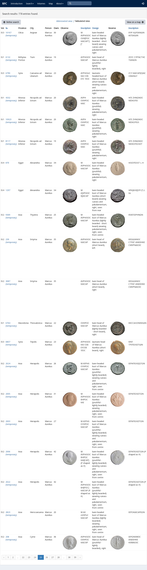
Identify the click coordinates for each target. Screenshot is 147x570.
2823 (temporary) (11, 513)
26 (47, 557)
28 (58, 557)
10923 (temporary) (11, 121)
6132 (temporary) (11, 58)
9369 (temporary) (11, 216)
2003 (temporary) (11, 422)
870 (7, 162)
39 (75, 557)
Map (51, 3)
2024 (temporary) (11, 365)
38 (69, 557)
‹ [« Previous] (3, 557)
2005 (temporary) (11, 395)
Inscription (86, 28)
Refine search (11, 22)
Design (95, 28)
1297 (8, 190)
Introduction (17, 3)
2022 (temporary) (11, 483)
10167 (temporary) (11, 34)
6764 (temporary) (11, 324)
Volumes (41, 3)
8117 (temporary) (11, 142)
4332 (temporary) (11, 99)
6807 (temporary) (11, 343)
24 (35, 557)
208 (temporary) (11, 538)
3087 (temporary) (11, 282)
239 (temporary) (11, 241)
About (59, 3)
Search (30, 3)
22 (23, 557)
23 (29, 557)
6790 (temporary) (11, 74)
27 (52, 557)
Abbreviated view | (65, 21)
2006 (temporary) (11, 453)
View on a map (135, 22)
